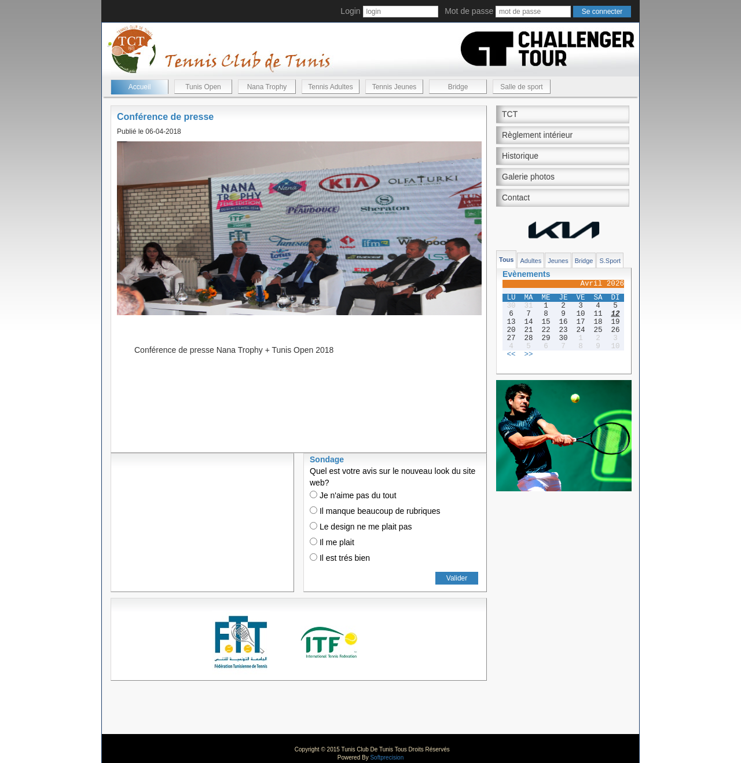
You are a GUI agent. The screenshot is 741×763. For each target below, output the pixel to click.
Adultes (530, 260)
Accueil (140, 87)
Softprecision (386, 757)
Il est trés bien (340, 558)
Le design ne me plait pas (361, 526)
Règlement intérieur (537, 135)
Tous (506, 259)
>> (528, 355)
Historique (520, 155)
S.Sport (610, 260)
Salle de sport (521, 87)
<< (511, 355)
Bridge (458, 87)
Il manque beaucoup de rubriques (375, 511)
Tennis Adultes (330, 87)
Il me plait (332, 542)
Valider (456, 578)
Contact (516, 197)
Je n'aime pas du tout (353, 495)
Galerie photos (528, 176)
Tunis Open (203, 87)
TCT (510, 114)
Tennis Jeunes (394, 87)
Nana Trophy (267, 87)
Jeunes (558, 260)
